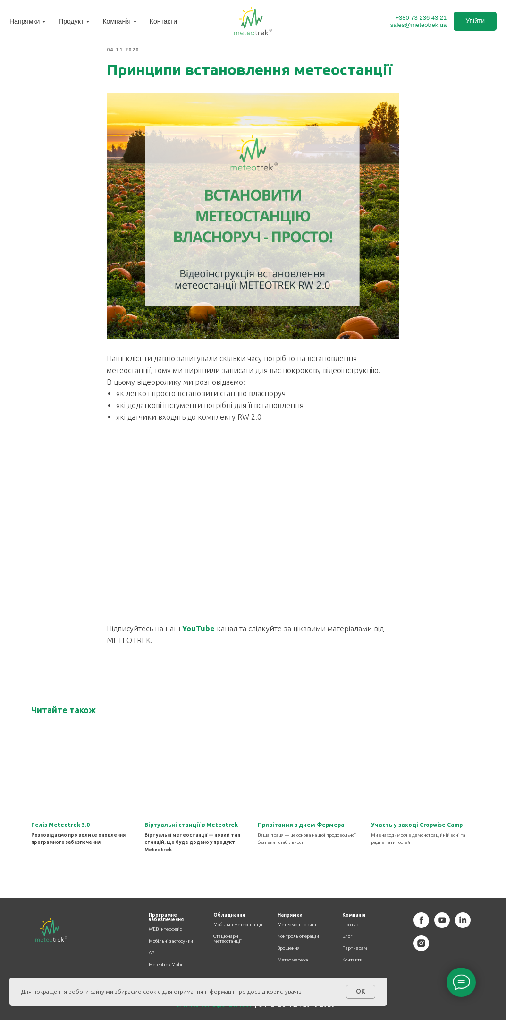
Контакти (163, 21)
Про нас (350, 924)
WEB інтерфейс (165, 929)
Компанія (116, 21)
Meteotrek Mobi (165, 964)
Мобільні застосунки (171, 941)
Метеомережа (293, 960)
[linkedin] (463, 925)
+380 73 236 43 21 (421, 17)
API (152, 953)
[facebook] (421, 925)
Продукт (71, 21)
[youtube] (442, 925)
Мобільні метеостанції (237, 924)
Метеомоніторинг (297, 924)
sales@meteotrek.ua (418, 24)
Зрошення (289, 948)
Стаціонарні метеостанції (227, 939)
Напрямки (24, 21)
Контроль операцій (298, 936)
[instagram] (421, 948)
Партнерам (354, 948)
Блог (347, 936)
